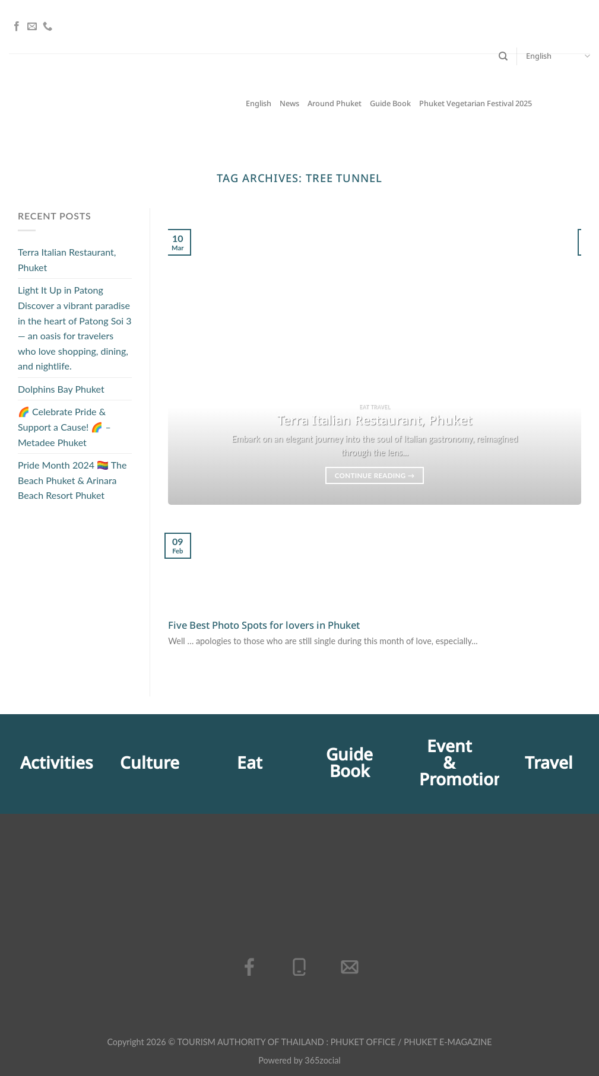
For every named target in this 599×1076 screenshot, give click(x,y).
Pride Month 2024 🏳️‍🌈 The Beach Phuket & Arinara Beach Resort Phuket (72, 480)
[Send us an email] (32, 26)
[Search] (503, 56)
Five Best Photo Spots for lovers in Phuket (264, 625)
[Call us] (47, 26)
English (558, 56)
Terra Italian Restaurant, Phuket (67, 259)
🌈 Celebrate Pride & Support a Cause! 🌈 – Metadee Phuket (64, 427)
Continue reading (375, 475)
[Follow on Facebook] (16, 26)
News (289, 104)
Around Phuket (335, 104)
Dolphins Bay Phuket (61, 388)
